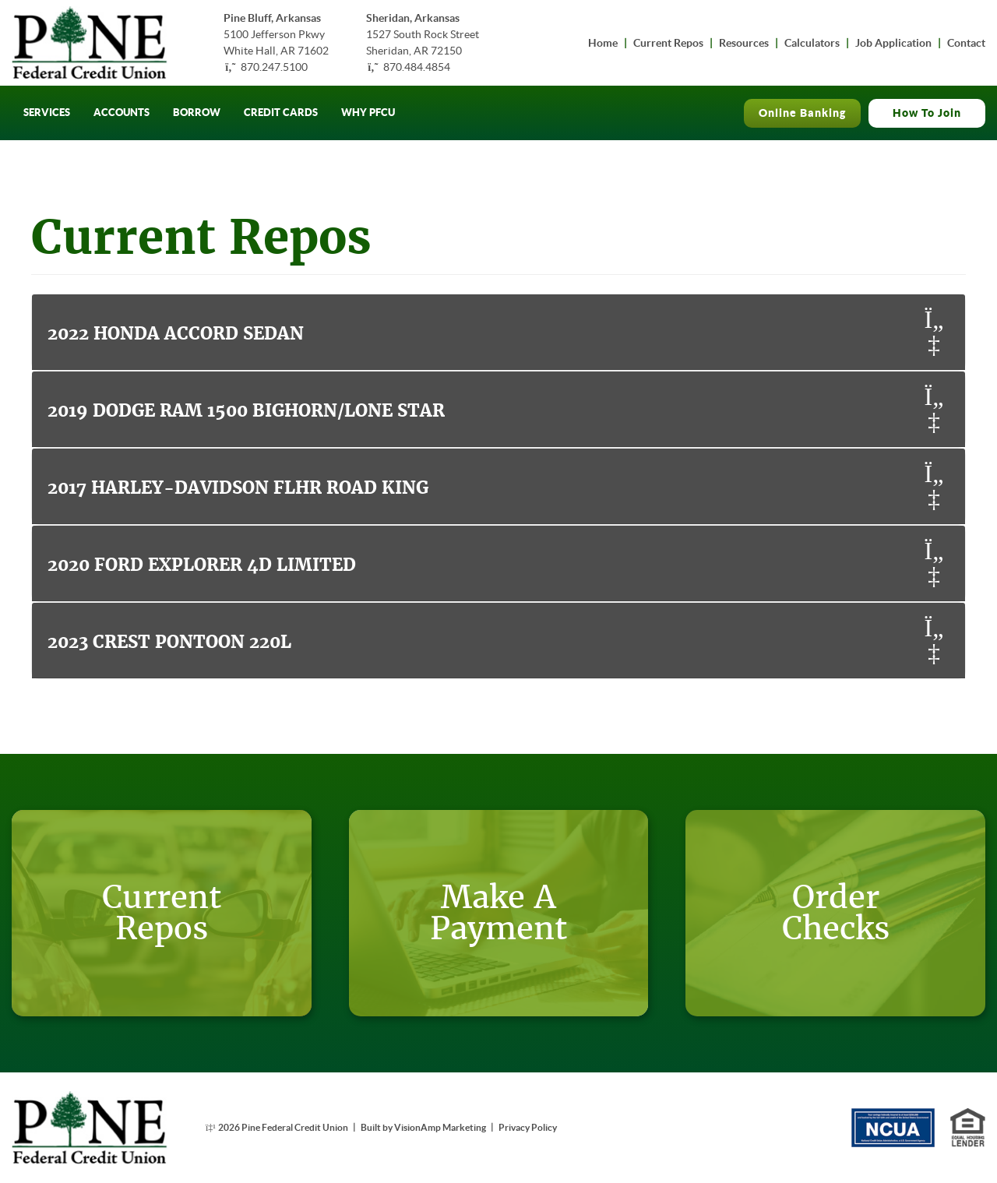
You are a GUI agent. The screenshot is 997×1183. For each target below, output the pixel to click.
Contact (966, 43)
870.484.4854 (416, 67)
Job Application (893, 43)
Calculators (812, 43)
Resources (744, 43)
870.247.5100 (274, 67)
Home (603, 43)
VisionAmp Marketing (440, 1127)
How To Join (927, 113)
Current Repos (668, 43)
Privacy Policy (527, 1127)
